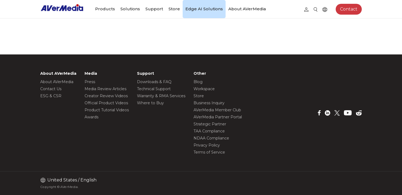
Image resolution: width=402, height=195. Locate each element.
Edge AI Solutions (204, 8)
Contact (348, 9)
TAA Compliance (209, 131)
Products (105, 8)
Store (174, 8)
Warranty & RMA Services (161, 95)
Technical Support (154, 88)
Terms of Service (209, 152)
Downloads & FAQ (154, 81)
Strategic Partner (210, 124)
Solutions (130, 8)
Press (90, 81)
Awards (91, 117)
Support (154, 8)
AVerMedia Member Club (217, 110)
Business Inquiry (209, 102)
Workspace (204, 88)
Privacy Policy (207, 145)
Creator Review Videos (106, 95)
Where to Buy (150, 102)
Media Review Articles (105, 88)
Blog (198, 81)
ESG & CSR (50, 95)
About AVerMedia (247, 8)
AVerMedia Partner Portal (218, 117)
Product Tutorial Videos (107, 110)
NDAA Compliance (211, 138)
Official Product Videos (106, 102)
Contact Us (50, 88)
